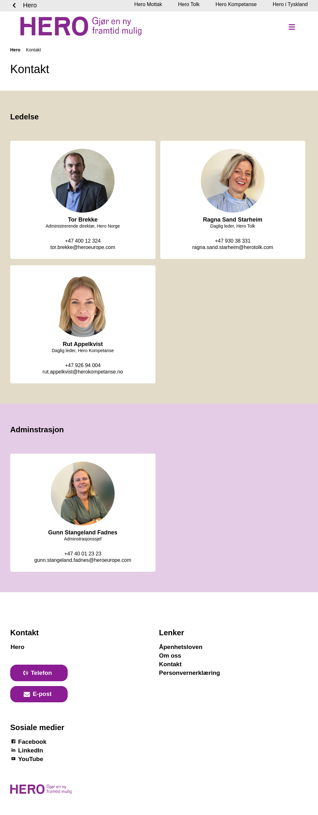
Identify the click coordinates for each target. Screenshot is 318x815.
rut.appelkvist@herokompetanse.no (82, 371)
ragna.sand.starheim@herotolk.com (232, 247)
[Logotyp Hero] (41, 792)
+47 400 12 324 (83, 241)
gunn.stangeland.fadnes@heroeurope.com (82, 560)
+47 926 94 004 (83, 365)
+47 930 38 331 (233, 241)
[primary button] (39, 673)
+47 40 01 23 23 (82, 553)
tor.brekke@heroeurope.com (82, 247)
